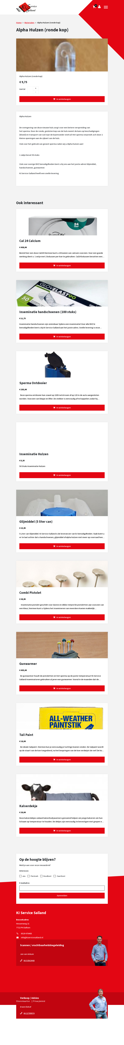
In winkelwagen (63, 99)
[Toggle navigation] (106, 7)
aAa (24, 876)
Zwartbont (61, 876)
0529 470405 (24, 933)
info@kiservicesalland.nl (29, 937)
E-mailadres (24, 883)
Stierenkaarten (23, 1001)
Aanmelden (62, 895)
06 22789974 (29, 1013)
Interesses (24, 871)
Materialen (29, 22)
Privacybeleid (39, 1001)
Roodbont (47, 876)
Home (19, 22)
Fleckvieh (34, 876)
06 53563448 (29, 960)
